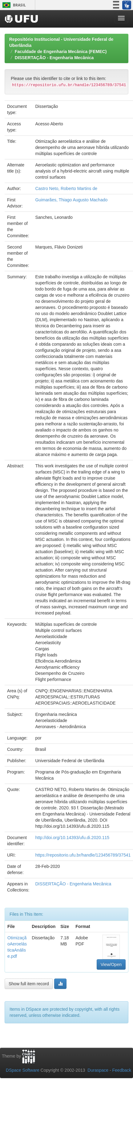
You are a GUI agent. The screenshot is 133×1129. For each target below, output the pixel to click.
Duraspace (97, 1070)
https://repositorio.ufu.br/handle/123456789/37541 (83, 855)
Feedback (121, 1070)
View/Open (111, 964)
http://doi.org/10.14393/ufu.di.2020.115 (72, 837)
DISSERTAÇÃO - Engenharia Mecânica (54, 57)
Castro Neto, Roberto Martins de (66, 188)
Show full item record (29, 983)
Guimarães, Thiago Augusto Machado (71, 199)
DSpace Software (22, 1070)
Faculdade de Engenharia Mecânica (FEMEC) (61, 51)
